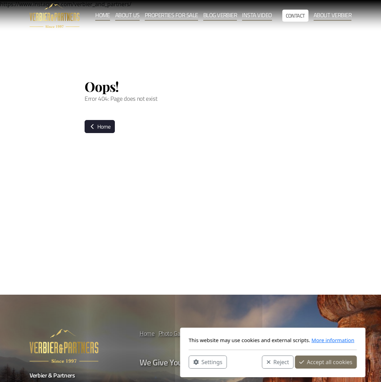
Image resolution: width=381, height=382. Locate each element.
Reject (195, 361)
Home (99, 126)
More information (250, 340)
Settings (125, 361)
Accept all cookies (243, 361)
